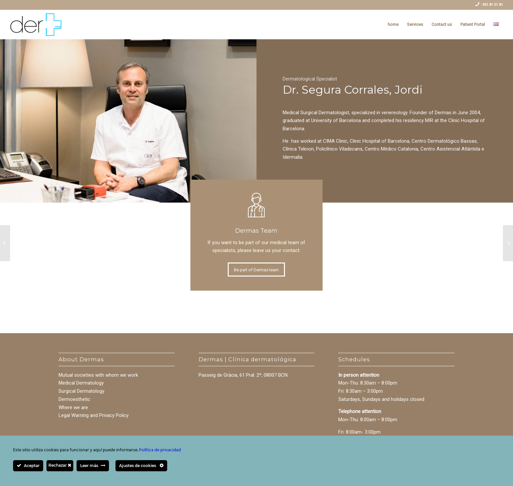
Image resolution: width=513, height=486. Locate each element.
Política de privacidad (160, 450)
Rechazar (59, 465)
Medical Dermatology (81, 383)
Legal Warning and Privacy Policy (94, 415)
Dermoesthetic (74, 399)
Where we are (73, 407)
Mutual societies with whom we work (98, 375)
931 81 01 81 (492, 5)
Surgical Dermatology (81, 391)
